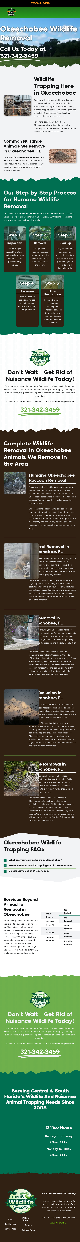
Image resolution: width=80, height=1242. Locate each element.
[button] (40, 860)
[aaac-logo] (11, 9)
